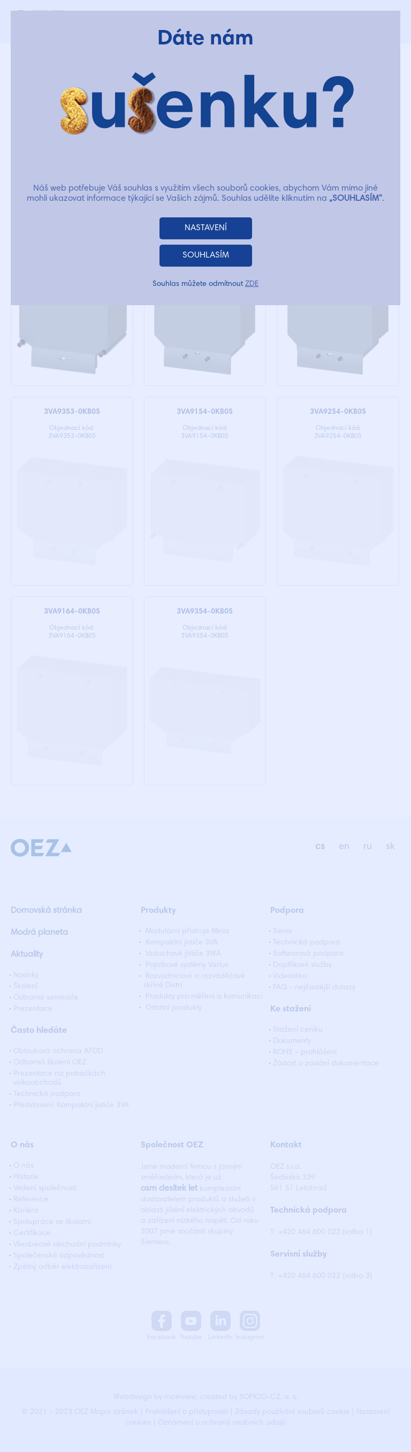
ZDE (251, 284)
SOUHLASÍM (205, 255)
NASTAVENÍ (206, 228)
